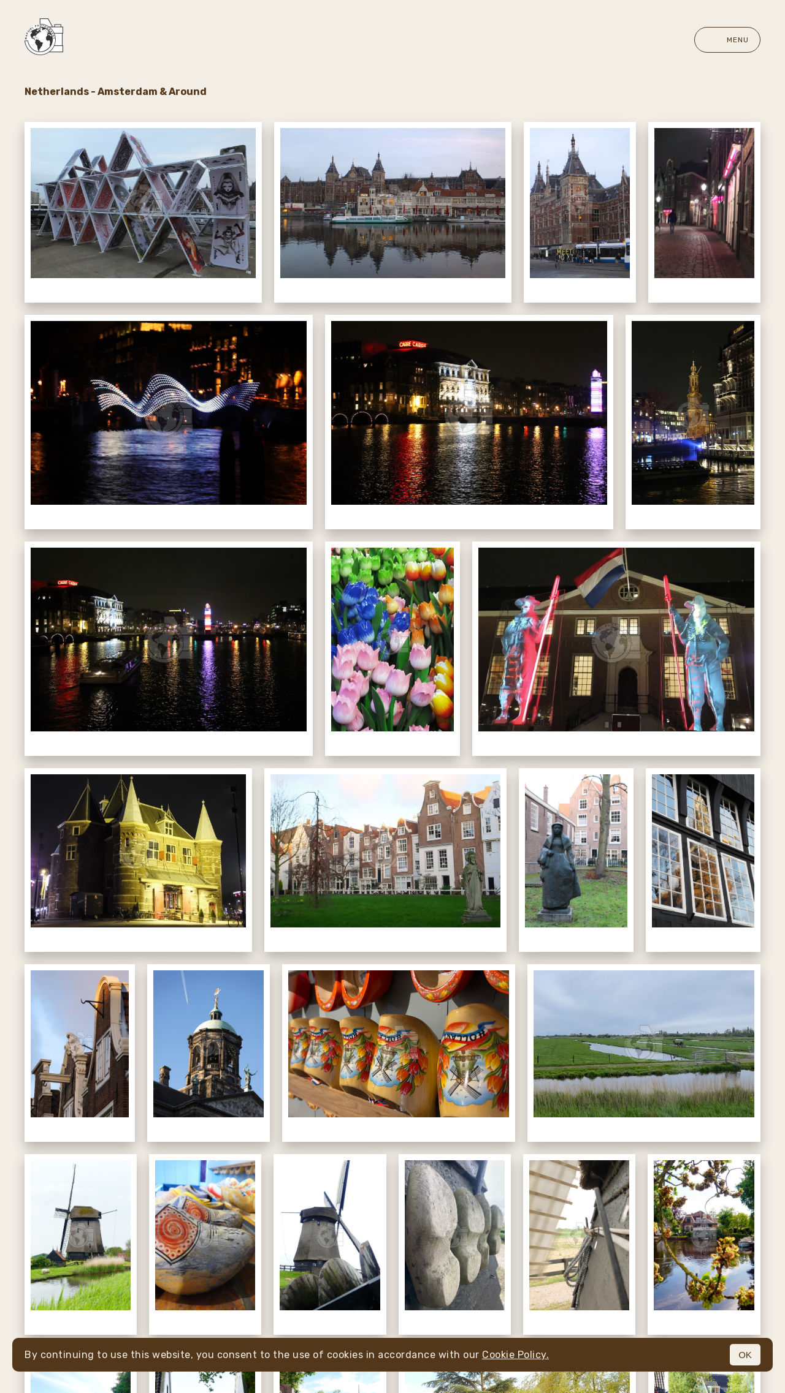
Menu (727, 39)
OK (745, 1355)
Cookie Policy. (515, 1355)
